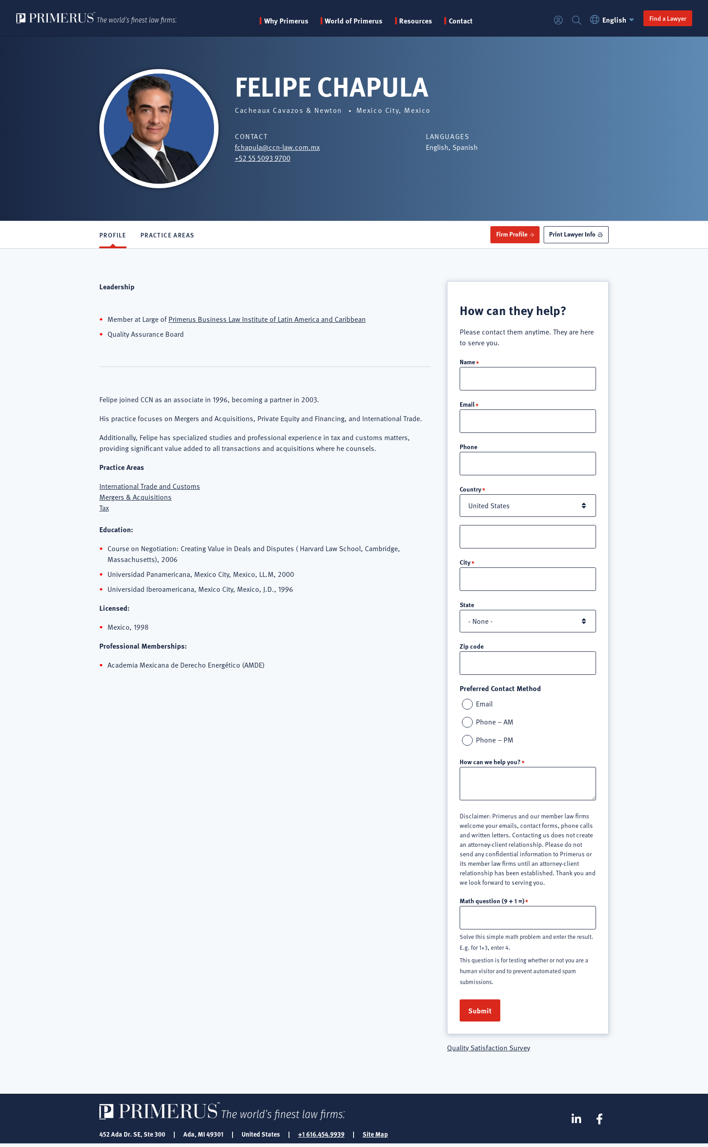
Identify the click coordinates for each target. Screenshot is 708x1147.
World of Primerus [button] (355, 20)
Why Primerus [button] (287, 20)
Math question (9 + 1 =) (492, 903)
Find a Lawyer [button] (667, 18)
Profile (112, 234)
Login (558, 20)
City (465, 563)
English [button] (613, 19)
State (467, 606)
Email (467, 404)
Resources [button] (416, 20)
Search (576, 20)
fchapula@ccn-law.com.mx (277, 147)
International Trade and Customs (149, 486)
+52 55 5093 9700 (262, 158)
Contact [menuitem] (462, 20)
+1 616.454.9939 (321, 1137)
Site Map (375, 1137)
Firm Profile (511, 234)
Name (467, 361)
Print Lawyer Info (572, 234)
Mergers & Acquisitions (135, 497)
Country (470, 490)
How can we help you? (490, 764)
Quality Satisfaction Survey (488, 1050)
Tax (104, 507)
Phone (468, 447)
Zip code (472, 648)
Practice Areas (167, 234)
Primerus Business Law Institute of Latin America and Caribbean (267, 319)
